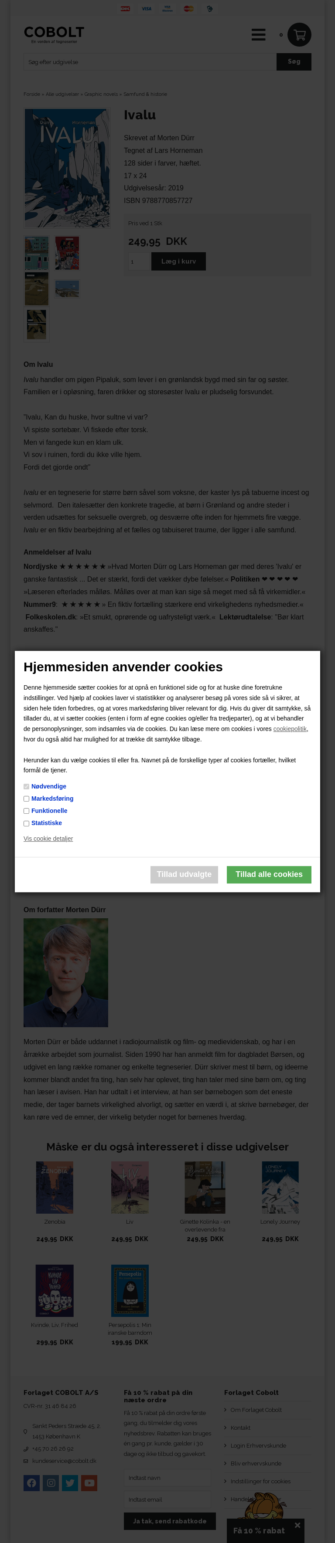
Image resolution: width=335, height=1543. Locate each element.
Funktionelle (49, 810)
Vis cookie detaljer (48, 838)
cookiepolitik (290, 728)
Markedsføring (52, 798)
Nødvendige (48, 786)
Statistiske (46, 822)
